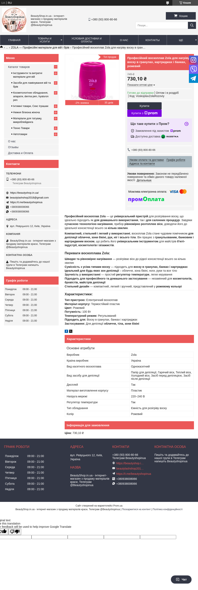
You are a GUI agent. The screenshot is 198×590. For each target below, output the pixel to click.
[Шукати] (192, 25)
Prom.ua (117, 505)
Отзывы (13, 147)
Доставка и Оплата (20, 153)
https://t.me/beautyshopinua (26, 202)
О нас (124, 40)
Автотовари (20, 134)
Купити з (144, 113)
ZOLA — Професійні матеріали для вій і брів (40, 47)
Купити (144, 106)
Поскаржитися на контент (136, 509)
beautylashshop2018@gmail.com (29, 197)
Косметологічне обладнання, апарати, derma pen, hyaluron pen (30, 96)
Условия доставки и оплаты (87, 40)
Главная (14, 40)
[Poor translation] (14, 531)
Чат (181, 579)
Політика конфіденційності (168, 509)
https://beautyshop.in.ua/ (24, 192)
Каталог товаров (19, 67)
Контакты (152, 40)
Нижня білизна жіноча (26, 112)
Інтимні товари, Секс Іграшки (30, 106)
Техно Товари (21, 128)
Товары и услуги (45, 40)
